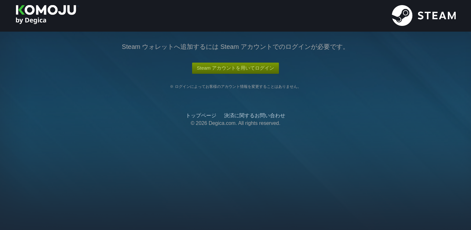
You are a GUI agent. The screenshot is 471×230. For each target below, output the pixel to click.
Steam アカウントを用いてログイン (235, 68)
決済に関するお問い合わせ (254, 115)
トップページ (201, 115)
